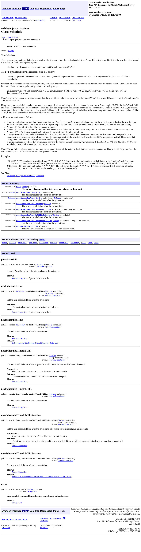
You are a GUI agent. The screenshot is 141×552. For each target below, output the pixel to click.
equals (12, 247)
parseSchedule (23, 230)
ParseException (43, 272)
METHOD (40, 20)
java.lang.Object (9, 37)
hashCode (43, 247)
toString (74, 247)
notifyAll (63, 247)
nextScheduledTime (25, 194)
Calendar (11, 194)
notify (53, 247)
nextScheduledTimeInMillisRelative (34, 218)
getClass (33, 247)
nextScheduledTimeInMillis (29, 206)
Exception (31, 506)
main (18, 188)
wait (83, 247)
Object (11, 51)
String (25, 188)
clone (4, 247)
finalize (22, 247)
